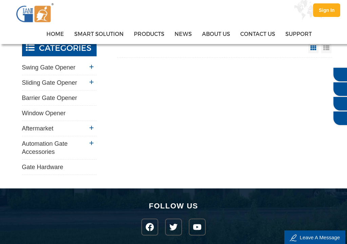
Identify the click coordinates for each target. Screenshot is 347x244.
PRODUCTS (149, 33)
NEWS (183, 33)
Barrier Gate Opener (49, 98)
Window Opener (44, 113)
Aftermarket (38, 128)
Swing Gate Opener (49, 67)
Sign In (327, 10)
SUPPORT (298, 33)
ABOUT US (216, 33)
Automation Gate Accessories (45, 147)
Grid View (313, 48)
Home (55, 33)
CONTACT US (257, 33)
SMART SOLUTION (99, 33)
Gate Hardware (42, 167)
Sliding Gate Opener (49, 82)
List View (326, 48)
